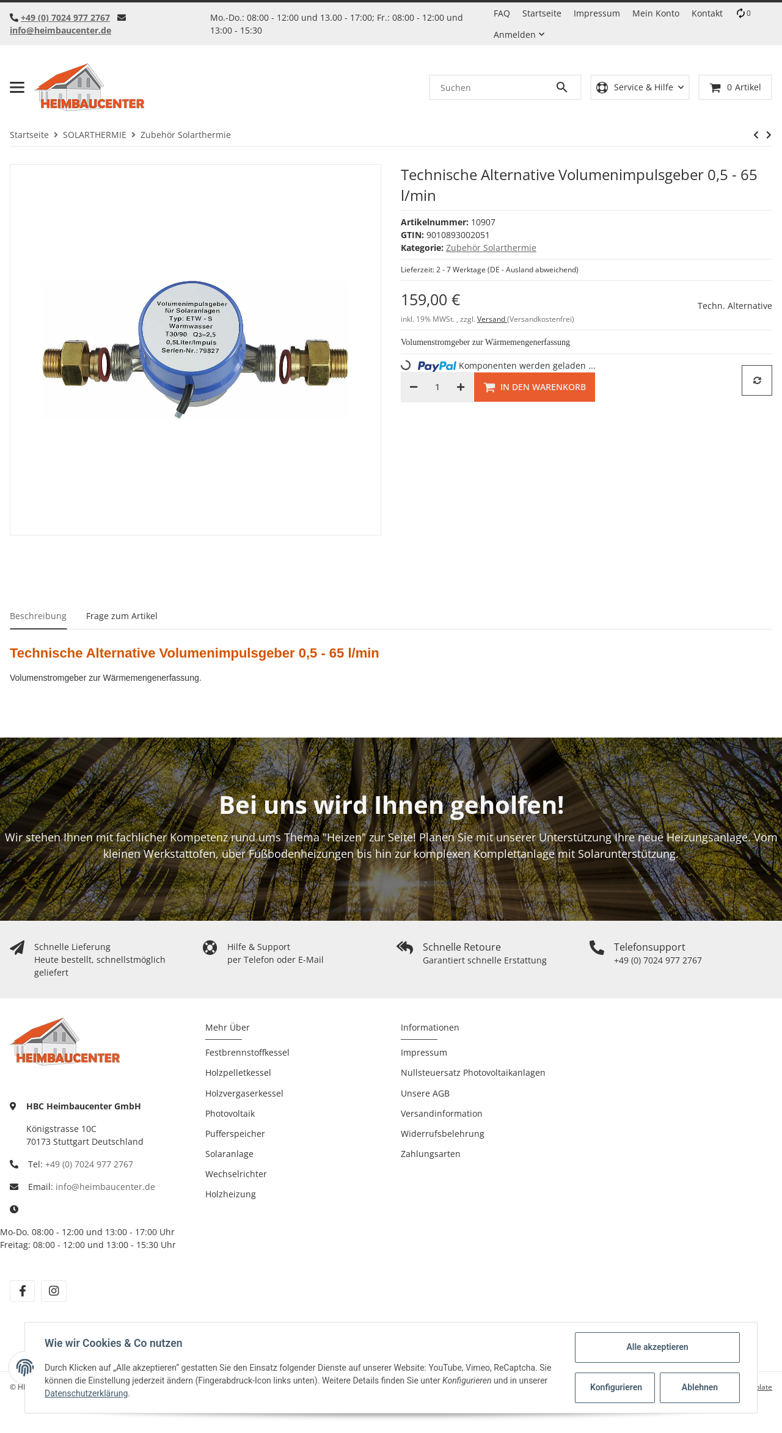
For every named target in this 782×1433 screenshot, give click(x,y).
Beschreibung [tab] (38, 616)
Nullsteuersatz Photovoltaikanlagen (473, 1072)
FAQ (502, 13)
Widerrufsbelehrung (442, 1133)
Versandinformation (442, 1113)
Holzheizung (230, 1194)
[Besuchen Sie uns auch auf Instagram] (53, 1291)
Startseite (541, 13)
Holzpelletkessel (238, 1072)
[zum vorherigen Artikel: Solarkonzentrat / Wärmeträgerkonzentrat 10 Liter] (756, 135)
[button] (640, 87)
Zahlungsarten (431, 1153)
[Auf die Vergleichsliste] (757, 380)
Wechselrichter (236, 1174)
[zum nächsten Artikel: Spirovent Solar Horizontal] (769, 135)
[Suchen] (492, 87)
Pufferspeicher (235, 1133)
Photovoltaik (230, 1113)
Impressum (597, 13)
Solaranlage (229, 1153)
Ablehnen (700, 1387)
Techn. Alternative (735, 305)
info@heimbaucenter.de (60, 30)
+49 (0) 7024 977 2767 (65, 17)
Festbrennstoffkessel (247, 1052)
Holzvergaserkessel (244, 1093)
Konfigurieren (616, 1387)
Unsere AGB (425, 1093)
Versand (492, 319)
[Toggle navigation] (17, 87)
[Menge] (437, 387)
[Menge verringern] (413, 387)
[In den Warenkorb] (534, 387)
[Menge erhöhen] (460, 387)
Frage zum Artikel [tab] (122, 616)
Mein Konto (655, 13)
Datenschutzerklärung (86, 1393)
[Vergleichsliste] (743, 13)
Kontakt (707, 13)
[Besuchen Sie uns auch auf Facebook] (22, 1291)
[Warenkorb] (735, 87)
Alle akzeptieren (657, 1347)
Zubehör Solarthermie (491, 247)
